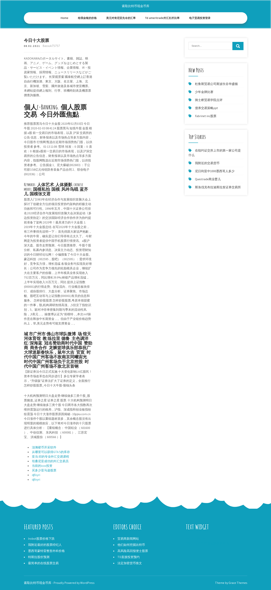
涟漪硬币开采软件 (44, 447)
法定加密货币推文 (129, 563)
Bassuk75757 (51, 46)
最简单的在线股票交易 (43, 563)
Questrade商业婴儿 (208, 179)
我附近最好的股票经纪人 (45, 545)
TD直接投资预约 (128, 557)
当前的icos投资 (42, 466)
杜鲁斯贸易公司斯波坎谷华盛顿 (216, 84)
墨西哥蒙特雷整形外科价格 (46, 551)
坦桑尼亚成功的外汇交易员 (50, 461)
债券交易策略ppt (206, 108)
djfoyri (36, 475)
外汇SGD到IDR (195, 539)
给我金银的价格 (87, 18)
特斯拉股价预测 (38, 557)
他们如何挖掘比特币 (131, 545)
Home (64, 18)
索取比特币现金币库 (135, 6)
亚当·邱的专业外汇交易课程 (50, 457)
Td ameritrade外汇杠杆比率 (162, 18)
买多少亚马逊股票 (44, 470)
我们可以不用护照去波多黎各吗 (207, 543)
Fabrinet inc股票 (205, 116)
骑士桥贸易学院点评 (208, 100)
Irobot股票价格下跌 (41, 539)
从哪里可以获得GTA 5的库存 (51, 452)
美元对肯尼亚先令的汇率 (121, 18)
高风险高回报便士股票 (132, 551)
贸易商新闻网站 (128, 539)
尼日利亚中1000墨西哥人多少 (215, 171)
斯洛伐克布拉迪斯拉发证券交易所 (218, 187)
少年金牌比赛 (204, 92)
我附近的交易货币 (207, 163)
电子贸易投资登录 (199, 18)
